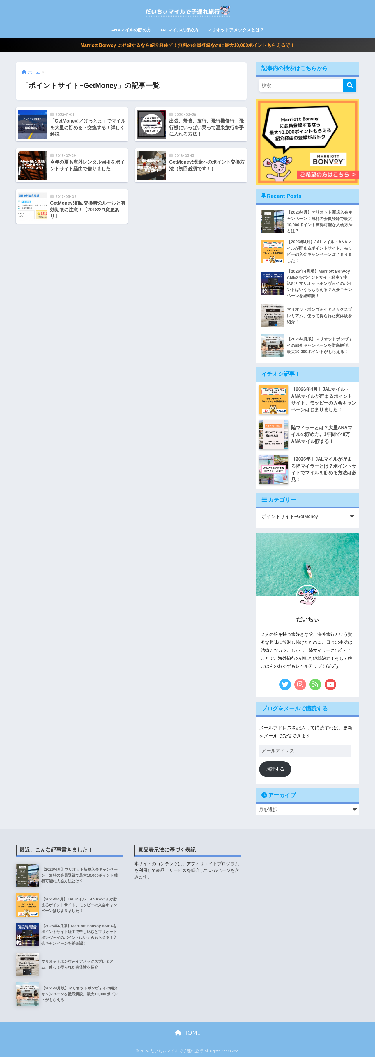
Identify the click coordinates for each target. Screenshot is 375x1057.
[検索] (349, 85)
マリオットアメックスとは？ (235, 29)
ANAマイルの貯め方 (131, 29)
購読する (275, 769)
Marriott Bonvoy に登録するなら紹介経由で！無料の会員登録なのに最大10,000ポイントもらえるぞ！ (187, 45)
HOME (188, 1033)
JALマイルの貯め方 (179, 29)
